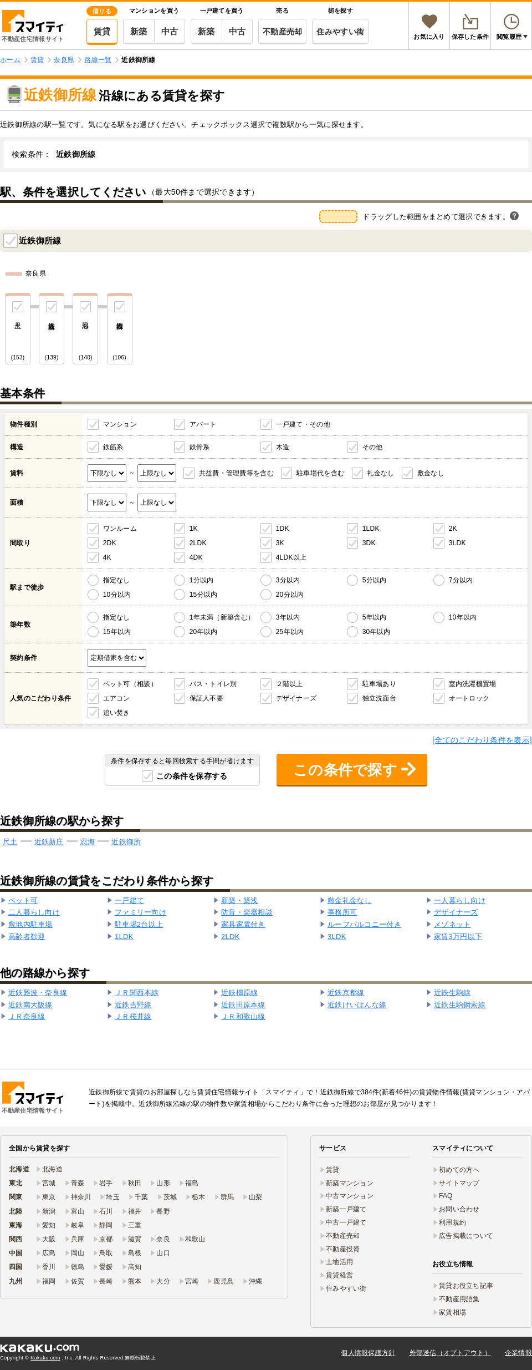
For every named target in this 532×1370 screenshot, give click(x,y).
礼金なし (380, 473)
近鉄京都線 (346, 992)
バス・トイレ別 (213, 684)
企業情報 (518, 1353)
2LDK (198, 543)
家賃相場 (452, 1312)
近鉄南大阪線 (30, 1005)
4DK (196, 557)
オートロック (469, 698)
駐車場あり (379, 684)
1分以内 (202, 580)
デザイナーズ (296, 698)
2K (453, 528)
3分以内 (288, 580)
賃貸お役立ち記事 (466, 1286)
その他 (372, 447)
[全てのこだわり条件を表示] (482, 739)
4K (107, 557)
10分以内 (117, 594)
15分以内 (204, 594)
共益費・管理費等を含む (236, 473)
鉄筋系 (113, 447)
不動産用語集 (459, 1299)
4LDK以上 (291, 557)
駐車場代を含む (320, 473)
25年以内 (290, 632)
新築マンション (350, 1183)
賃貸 (102, 31)
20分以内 (290, 594)
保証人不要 (206, 698)
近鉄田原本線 (243, 1005)
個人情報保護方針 (368, 1353)
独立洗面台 (379, 698)
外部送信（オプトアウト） (450, 1353)
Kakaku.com (45, 1358)
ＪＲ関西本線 (137, 992)
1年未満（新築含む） (222, 617)
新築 (138, 31)
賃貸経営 (339, 1275)
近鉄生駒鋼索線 (459, 1005)
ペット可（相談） (130, 684)
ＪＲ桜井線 (133, 1016)
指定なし (116, 580)
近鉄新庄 (49, 842)
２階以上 (289, 684)
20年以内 (204, 632)
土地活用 (339, 1262)
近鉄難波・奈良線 (37, 992)
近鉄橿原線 (239, 992)
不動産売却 (282, 31)
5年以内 (374, 617)
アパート (203, 424)
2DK (109, 543)
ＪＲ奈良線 (26, 1016)
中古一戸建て (346, 1222)
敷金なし (430, 473)
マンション (120, 424)
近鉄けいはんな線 (357, 1005)
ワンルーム (120, 528)
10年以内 (463, 617)
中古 (169, 31)
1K (194, 528)
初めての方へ (459, 1170)
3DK (369, 543)
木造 (283, 447)
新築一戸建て (346, 1209)
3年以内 (288, 617)
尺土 (10, 842)
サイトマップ (459, 1183)
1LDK (371, 528)
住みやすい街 (340, 31)
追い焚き (116, 713)
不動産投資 (343, 1249)
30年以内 (376, 632)
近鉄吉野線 (133, 1005)
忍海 (87, 842)
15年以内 (117, 632)
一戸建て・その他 (303, 424)
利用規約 (452, 1222)
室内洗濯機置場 (473, 684)
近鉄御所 (126, 842)
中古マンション (350, 1196)
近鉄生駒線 (452, 992)
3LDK (457, 543)
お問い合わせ (459, 1209)
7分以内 (461, 580)
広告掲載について (466, 1236)
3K (280, 543)
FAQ (446, 1196)
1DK (282, 528)
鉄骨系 (200, 447)
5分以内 (374, 580)
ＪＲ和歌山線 (243, 1016)
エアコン (116, 698)
